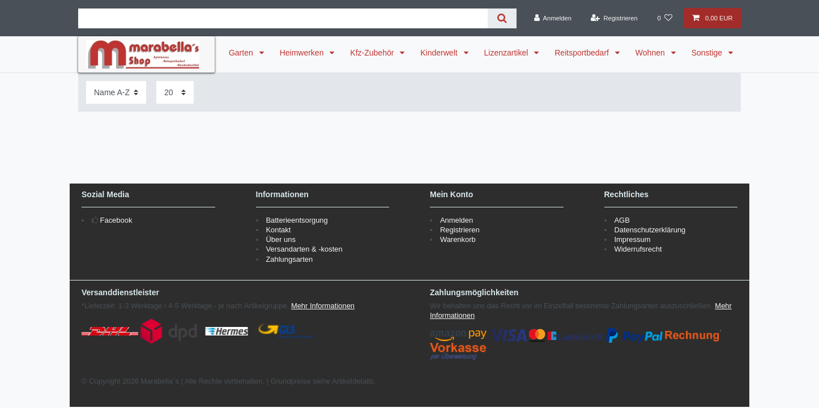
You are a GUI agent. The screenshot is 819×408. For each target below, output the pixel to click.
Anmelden (456, 220)
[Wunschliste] (665, 18)
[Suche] (502, 18)
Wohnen (651, 52)
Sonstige (708, 52)
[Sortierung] (116, 92)
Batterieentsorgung (296, 220)
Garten (242, 52)
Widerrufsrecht (638, 249)
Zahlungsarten (289, 259)
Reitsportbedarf (582, 52)
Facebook (116, 220)
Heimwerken (303, 52)
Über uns (281, 239)
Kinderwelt (439, 52)
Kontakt (278, 230)
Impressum (632, 239)
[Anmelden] (552, 18)
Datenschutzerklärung (649, 230)
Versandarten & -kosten (304, 249)
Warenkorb (458, 239)
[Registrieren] (614, 18)
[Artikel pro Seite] (175, 92)
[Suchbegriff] (283, 18)
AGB (621, 220)
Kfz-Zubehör (373, 52)
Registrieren (460, 230)
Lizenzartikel (507, 52)
